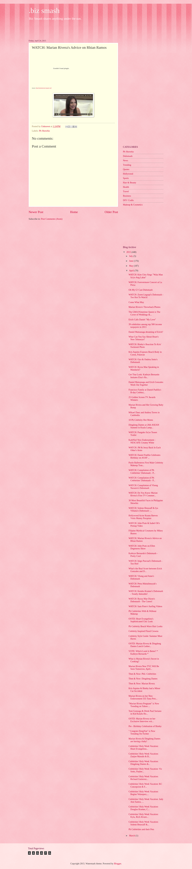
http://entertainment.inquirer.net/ (44, 88)
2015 (128, 252)
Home (74, 212)
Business (127, 196)
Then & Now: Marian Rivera (142, 683)
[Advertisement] (73, 29)
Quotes (126, 169)
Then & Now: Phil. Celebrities (142, 674)
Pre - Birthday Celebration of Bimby (145, 726)
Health (126, 187)
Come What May (136, 302)
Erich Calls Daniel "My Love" (142, 319)
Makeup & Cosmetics (133, 204)
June (131, 261)
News (125, 160)
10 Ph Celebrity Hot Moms (141, 420)
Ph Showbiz (44, 131)
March (132, 835)
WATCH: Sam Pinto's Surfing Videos (145, 606)
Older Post (111, 212)
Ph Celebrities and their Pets (141, 829)
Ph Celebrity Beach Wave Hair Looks (145, 626)
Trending (127, 165)
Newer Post (36, 212)
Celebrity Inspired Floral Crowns (143, 631)
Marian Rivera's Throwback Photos (144, 307)
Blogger (117, 863)
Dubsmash (127, 156)
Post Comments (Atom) (51, 219)
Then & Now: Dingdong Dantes (143, 678)
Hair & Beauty (129, 182)
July (131, 256)
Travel (126, 191)
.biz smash (44, 11)
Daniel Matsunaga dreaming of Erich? (146, 332)
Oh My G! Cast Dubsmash (141, 290)
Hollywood (128, 174)
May (131, 266)
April (131, 270)
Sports (126, 178)
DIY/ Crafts (128, 200)
